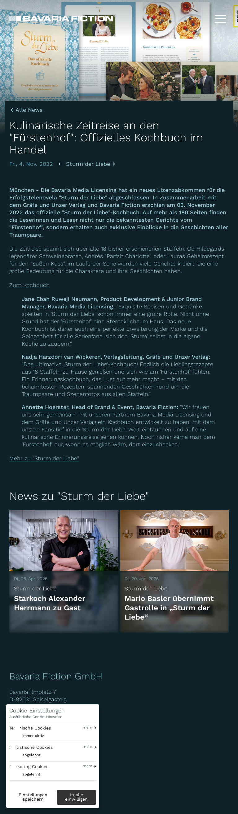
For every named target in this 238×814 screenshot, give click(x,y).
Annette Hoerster (45, 407)
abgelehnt (31, 755)
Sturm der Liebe (88, 164)
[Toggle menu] (220, 18)
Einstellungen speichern (33, 797)
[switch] (26, 735)
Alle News (28, 110)
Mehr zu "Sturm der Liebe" (44, 458)
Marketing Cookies (28, 766)
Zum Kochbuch (29, 285)
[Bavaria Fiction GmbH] (61, 18)
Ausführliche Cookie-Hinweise (35, 717)
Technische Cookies (30, 727)
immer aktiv (33, 736)
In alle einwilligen (76, 797)
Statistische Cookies (31, 747)
